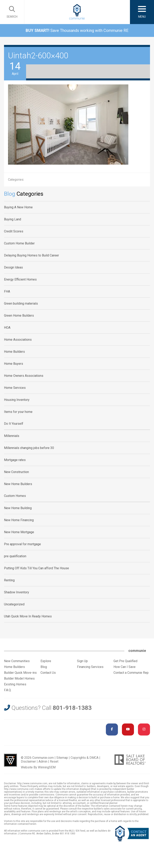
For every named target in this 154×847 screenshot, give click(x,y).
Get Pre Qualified (125, 661)
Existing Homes (15, 684)
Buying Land (12, 219)
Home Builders (14, 352)
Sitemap (62, 758)
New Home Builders (18, 484)
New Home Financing (19, 520)
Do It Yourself (13, 424)
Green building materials (21, 303)
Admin (42, 761)
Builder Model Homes (19, 678)
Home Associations (18, 339)
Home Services (15, 388)
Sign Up (82, 661)
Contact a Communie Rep (131, 673)
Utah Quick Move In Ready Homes (28, 616)
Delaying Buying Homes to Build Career (31, 255)
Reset (54, 761)
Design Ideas (13, 267)
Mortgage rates (15, 460)
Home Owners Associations (23, 376)
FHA (7, 291)
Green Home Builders (19, 315)
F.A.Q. (7, 690)
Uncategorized (14, 604)
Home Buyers (13, 364)
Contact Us (48, 673)
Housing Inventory (16, 400)
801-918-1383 (72, 707)
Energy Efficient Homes (20, 279)
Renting (9, 580)
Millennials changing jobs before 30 (29, 448)
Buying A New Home (18, 207)
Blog (44, 667)
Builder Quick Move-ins (20, 673)
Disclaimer (28, 761)
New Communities (17, 661)
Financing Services (90, 667)
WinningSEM (47, 767)
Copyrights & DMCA (84, 758)
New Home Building (18, 508)
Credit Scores (13, 231)
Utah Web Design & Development (10, 760)
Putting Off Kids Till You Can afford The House (36, 568)
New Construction (16, 472)
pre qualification (15, 556)
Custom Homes (15, 496)
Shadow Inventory (16, 592)
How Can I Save (124, 667)
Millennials (11, 436)
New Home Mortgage (19, 532)
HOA (7, 327)
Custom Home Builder (19, 243)
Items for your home (18, 412)
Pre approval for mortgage (22, 544)
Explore (46, 661)
